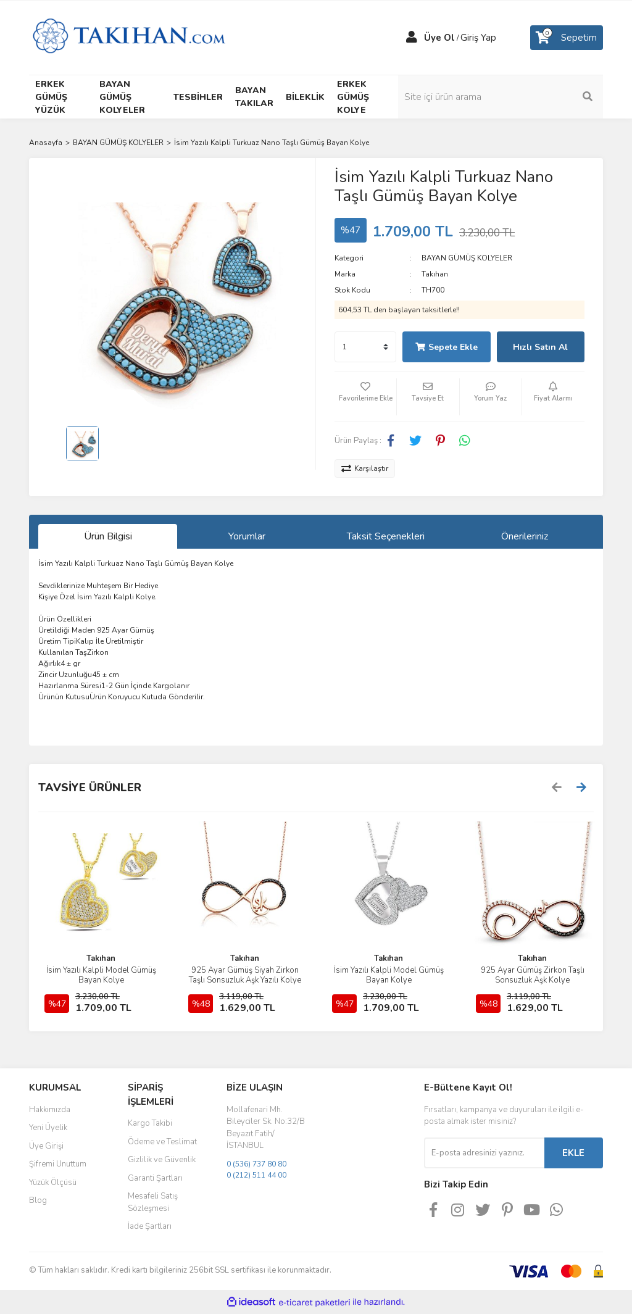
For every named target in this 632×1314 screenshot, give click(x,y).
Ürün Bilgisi (108, 536)
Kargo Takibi (150, 1123)
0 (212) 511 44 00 (256, 1175)
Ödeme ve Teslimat (162, 1141)
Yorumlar (246, 536)
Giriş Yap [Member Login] (478, 37)
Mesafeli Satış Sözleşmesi (153, 1202)
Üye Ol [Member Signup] (439, 37)
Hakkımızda (49, 1109)
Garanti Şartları (155, 1178)
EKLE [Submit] (573, 1153)
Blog (38, 1200)
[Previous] (556, 787)
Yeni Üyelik (48, 1127)
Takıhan (435, 274)
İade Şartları (150, 1226)
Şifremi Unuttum (57, 1164)
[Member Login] (411, 37)
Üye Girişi (46, 1146)
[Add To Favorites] (365, 396)
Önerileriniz (524, 536)
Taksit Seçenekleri (386, 536)
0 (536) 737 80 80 (256, 1164)
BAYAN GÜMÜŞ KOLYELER (467, 258)
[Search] (538, 97)
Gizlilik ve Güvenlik (162, 1159)
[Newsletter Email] (484, 1152)
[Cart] (566, 37)
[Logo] (128, 37)
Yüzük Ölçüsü (53, 1182)
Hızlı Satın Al (540, 347)
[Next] (581, 787)
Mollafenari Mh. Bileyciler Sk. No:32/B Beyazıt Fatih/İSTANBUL (266, 1128)
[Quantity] (365, 346)
